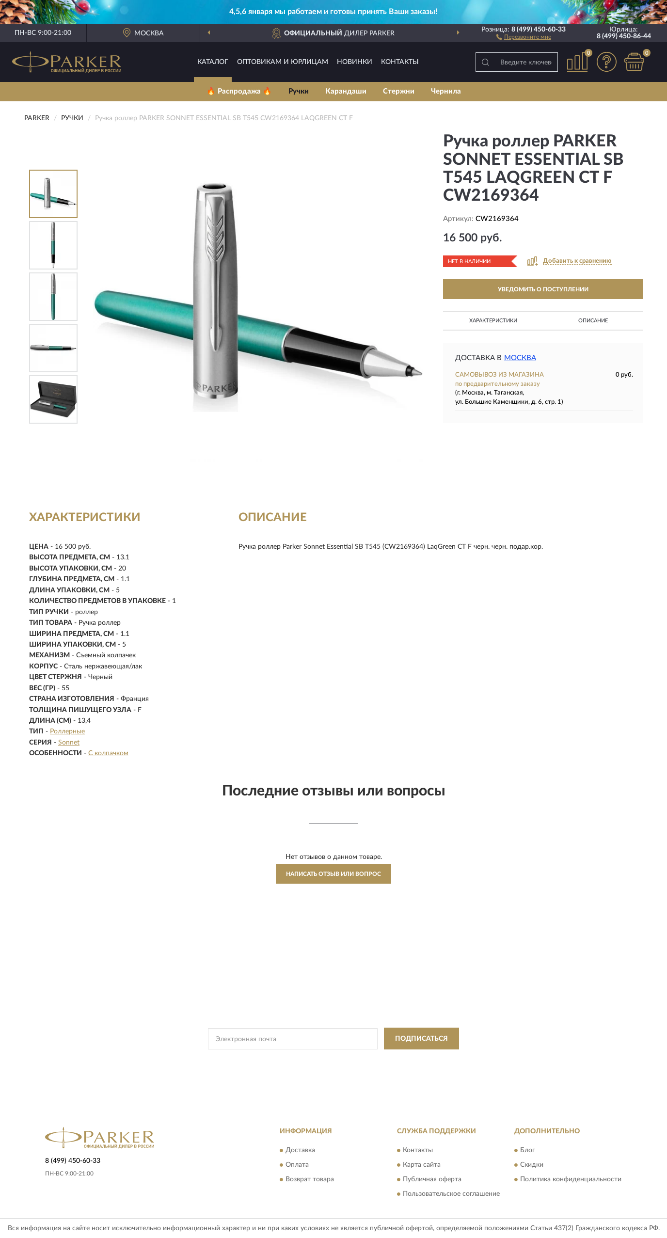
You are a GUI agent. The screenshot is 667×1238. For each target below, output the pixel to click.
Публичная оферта (432, 1179)
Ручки (298, 91)
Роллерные (67, 731)
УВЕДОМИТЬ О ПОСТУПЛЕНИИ (543, 289)
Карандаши (345, 91)
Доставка (300, 1150)
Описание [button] (593, 320)
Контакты (400, 62)
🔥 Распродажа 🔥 (239, 91)
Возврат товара (310, 1179)
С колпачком (108, 753)
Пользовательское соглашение (451, 1193)
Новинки (354, 62)
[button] (523, 36)
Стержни (398, 91)
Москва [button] (520, 358)
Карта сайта (422, 1164)
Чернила (446, 91)
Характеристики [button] (493, 320)
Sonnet (68, 742)
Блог (527, 1150)
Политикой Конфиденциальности (333, 1060)
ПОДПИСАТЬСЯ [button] (421, 1038)
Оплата (297, 1164)
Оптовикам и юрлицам (282, 62)
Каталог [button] (212, 62)
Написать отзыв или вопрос (333, 874)
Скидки (531, 1164)
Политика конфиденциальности (570, 1179)
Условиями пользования (419, 1060)
